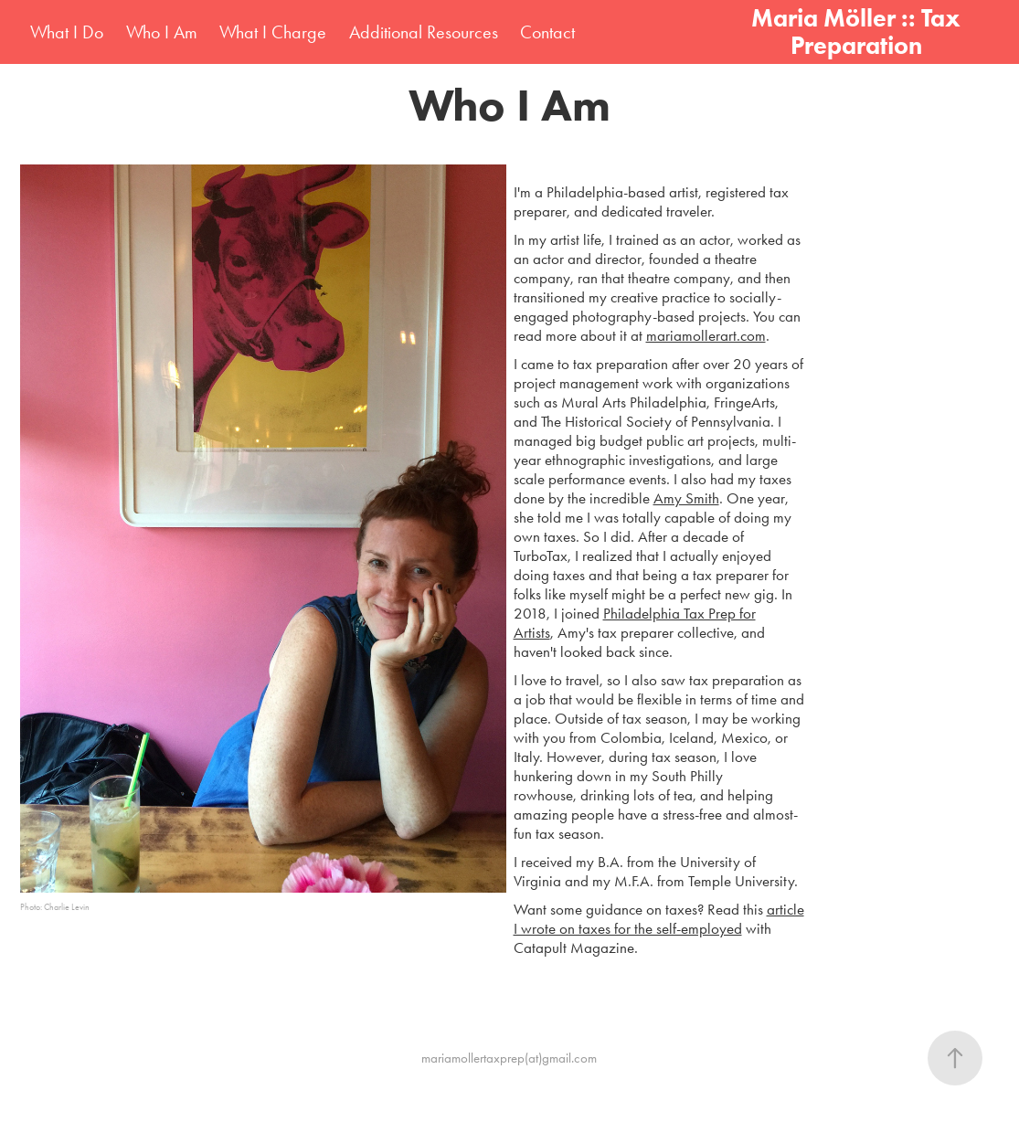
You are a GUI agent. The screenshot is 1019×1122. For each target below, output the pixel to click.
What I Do (66, 32)
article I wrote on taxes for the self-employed (659, 918)
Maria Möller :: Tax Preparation (858, 31)
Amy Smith (686, 498)
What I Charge (272, 32)
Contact (547, 32)
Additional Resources (423, 32)
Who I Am (161, 32)
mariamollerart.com (706, 335)
